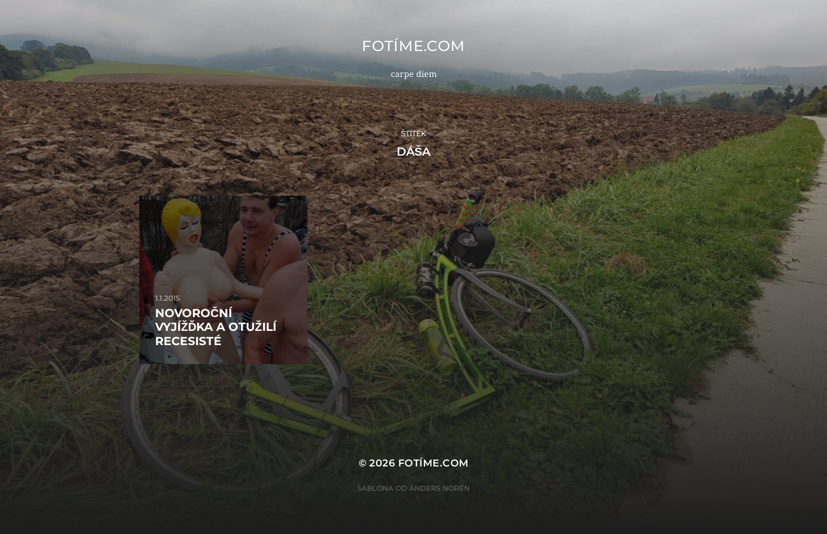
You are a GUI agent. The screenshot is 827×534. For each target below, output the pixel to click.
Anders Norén (439, 488)
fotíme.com (413, 46)
